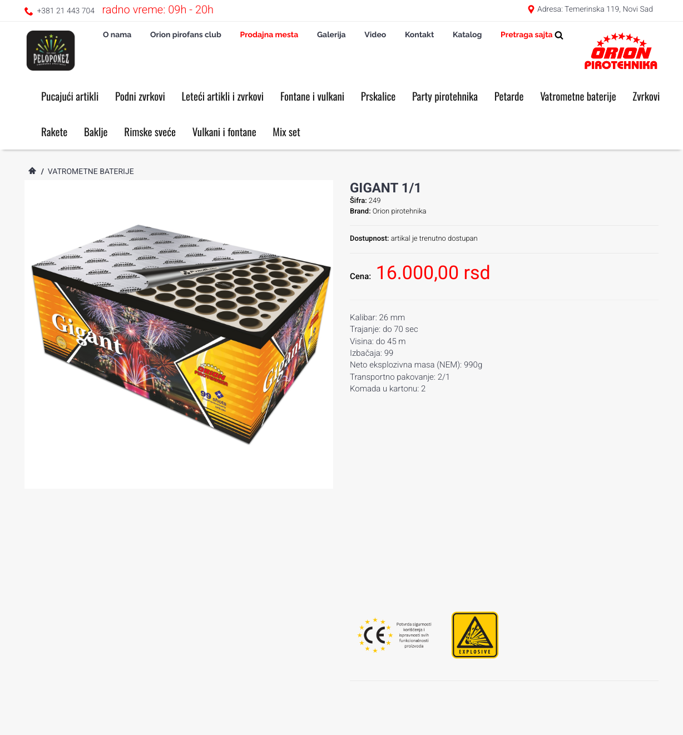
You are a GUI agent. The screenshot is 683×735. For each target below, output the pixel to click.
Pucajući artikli (69, 96)
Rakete (54, 132)
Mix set (286, 132)
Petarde (509, 96)
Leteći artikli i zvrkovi (223, 96)
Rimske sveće (150, 132)
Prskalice (378, 96)
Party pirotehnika (445, 96)
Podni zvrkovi (140, 96)
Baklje (96, 132)
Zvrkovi (646, 96)
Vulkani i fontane (224, 132)
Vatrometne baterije (578, 96)
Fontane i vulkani (312, 96)
